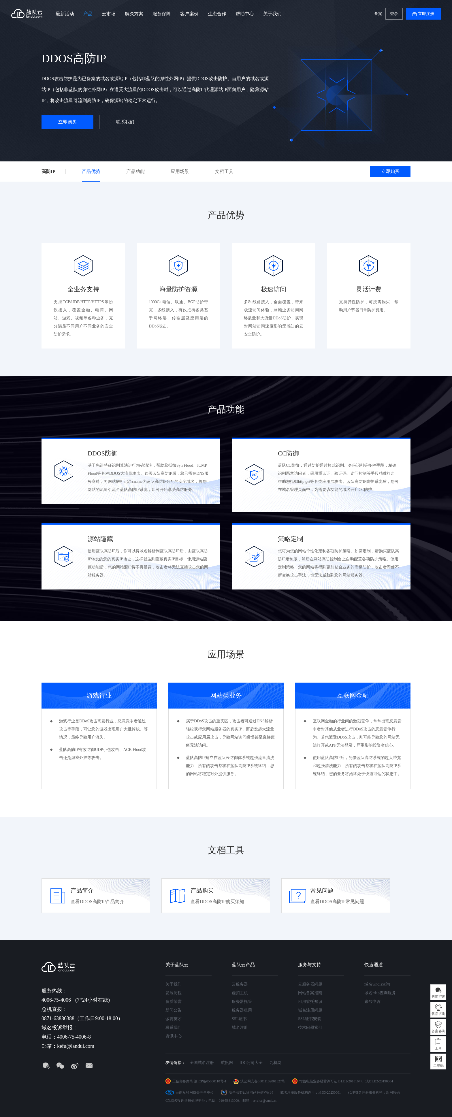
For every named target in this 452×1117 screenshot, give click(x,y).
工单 (438, 1048)
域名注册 (240, 1027)
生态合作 (217, 13)
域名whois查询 (377, 984)
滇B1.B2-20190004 (379, 1081)
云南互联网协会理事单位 (195, 1092)
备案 (378, 14)
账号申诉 (372, 1001)
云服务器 (240, 984)
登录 (394, 14)
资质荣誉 (173, 1001)
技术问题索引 (310, 1027)
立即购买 (67, 121)
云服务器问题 (310, 984)
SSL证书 (239, 1019)
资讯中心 (173, 1036)
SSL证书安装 (309, 1019)
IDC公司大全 (251, 1063)
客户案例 (189, 13)
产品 (88, 13)
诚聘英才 (173, 1019)
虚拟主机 (240, 993)
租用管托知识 (310, 1001)
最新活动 (65, 13)
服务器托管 (242, 1001)
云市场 (109, 13)
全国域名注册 (202, 1063)
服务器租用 (242, 1010)
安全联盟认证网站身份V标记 (251, 1092)
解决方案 (134, 13)
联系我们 (125, 121)
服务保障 (161, 13)
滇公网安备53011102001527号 (262, 1081)
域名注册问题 (310, 1010)
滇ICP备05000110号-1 (210, 1081)
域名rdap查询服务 (380, 993)
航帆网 (227, 1063)
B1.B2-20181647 (350, 1081)
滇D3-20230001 (329, 1092)
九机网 (276, 1063)
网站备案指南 (310, 993)
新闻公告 (173, 1010)
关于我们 (272, 13)
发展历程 (173, 993)
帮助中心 (245, 13)
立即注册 (426, 14)
